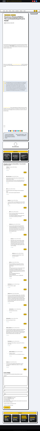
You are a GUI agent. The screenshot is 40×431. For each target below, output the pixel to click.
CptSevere (13, 253)
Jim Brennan (16, 146)
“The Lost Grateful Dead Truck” (16, 64)
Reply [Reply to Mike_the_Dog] (25, 184)
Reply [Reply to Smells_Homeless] (25, 357)
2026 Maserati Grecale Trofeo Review (32, 419)
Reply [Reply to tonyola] (25, 207)
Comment (5, 375)
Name (4, 386)
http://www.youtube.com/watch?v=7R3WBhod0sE (16, 275)
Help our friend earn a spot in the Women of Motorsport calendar (7, 156)
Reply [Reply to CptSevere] (25, 234)
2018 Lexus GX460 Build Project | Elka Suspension (7, 419)
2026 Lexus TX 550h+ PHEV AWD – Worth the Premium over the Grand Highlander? (15, 420)
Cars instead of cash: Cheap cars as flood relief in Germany (15, 156)
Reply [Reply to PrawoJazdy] (25, 347)
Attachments (5, 397)
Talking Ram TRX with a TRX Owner (23, 156)
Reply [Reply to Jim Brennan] (25, 289)
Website (5, 393)
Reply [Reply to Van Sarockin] (25, 323)
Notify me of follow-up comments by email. (10, 403)
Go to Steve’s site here (6, 107)
